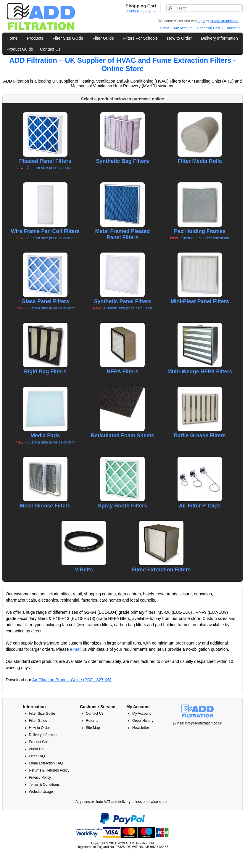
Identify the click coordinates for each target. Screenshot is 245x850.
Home (164, 28)
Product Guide (20, 49)
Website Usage (41, 792)
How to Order (179, 38)
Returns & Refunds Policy (49, 770)
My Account (183, 28)
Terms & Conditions (44, 784)
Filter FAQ (37, 756)
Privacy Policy (40, 777)
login (201, 21)
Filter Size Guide (68, 38)
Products (35, 38)
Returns (92, 721)
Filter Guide (103, 38)
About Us (36, 749)
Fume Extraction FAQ (46, 763)
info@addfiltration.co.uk (203, 723)
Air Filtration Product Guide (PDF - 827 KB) (72, 679)
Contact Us (50, 49)
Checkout (232, 28)
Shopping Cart (208, 28)
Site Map (93, 728)
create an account (224, 21)
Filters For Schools (140, 38)
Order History (142, 721)
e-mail (75, 649)
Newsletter (140, 728)
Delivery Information (219, 38)
